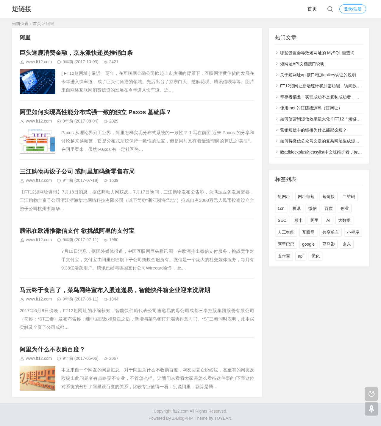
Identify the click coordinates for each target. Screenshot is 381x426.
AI (328, 220)
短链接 (22, 9)
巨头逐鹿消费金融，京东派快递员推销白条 (76, 52)
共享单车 (330, 232)
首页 (312, 8)
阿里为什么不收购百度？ (52, 349)
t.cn (281, 208)
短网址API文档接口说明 (302, 63)
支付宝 (284, 256)
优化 (315, 256)
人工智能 (286, 232)
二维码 (349, 196)
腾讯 (296, 208)
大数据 (344, 220)
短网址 (284, 196)
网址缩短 (306, 196)
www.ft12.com (39, 61)
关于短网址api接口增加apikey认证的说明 (318, 74)
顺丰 (298, 220)
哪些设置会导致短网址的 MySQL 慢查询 (317, 52)
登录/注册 (353, 9)
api (301, 256)
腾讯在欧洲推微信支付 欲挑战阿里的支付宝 (77, 230)
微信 (312, 208)
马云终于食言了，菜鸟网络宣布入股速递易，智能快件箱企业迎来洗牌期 (115, 290)
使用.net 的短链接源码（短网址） (311, 108)
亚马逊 (328, 244)
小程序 (353, 232)
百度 (328, 208)
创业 (345, 208)
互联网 (308, 232)
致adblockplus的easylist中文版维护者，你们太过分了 (329, 152)
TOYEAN (222, 418)
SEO (282, 220)
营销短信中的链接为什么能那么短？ (313, 130)
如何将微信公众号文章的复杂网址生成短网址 (321, 141)
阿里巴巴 (286, 244)
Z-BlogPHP (182, 418)
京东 (347, 244)
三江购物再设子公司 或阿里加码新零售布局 (77, 171)
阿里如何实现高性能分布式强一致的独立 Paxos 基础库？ (95, 112)
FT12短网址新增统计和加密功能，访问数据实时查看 (328, 85)
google (308, 244)
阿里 (314, 220)
